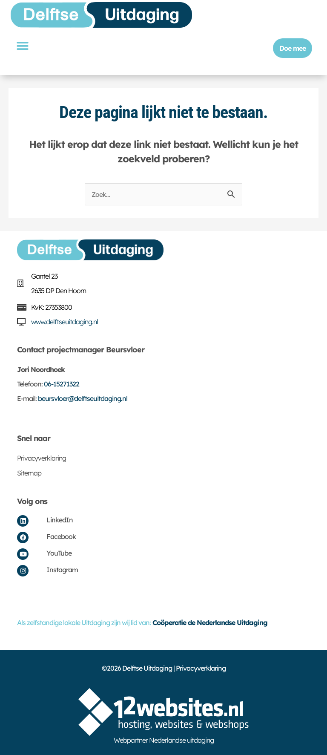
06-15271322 (61, 384)
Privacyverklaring (41, 458)
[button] (22, 45)
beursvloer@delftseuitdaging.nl (82, 398)
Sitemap (29, 473)
